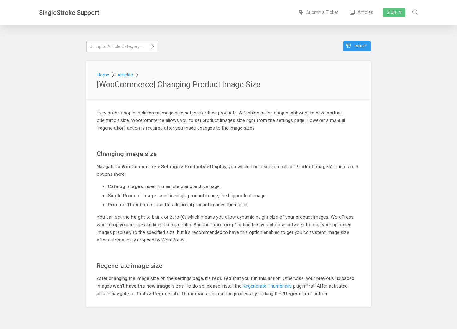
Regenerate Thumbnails (267, 286)
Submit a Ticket (318, 12)
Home (103, 75)
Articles (361, 12)
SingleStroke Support (69, 12)
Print (356, 46)
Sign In (394, 12)
